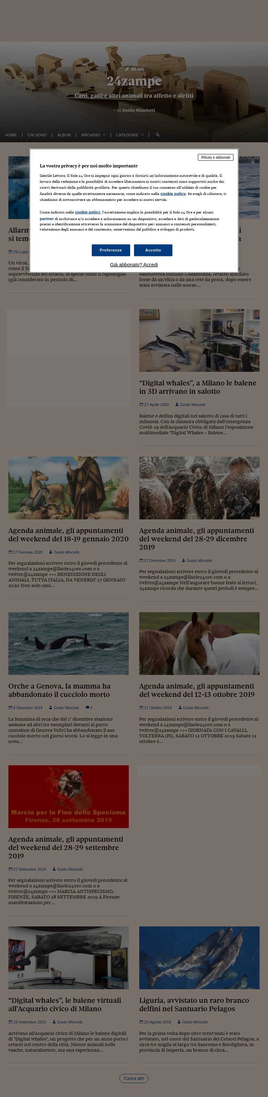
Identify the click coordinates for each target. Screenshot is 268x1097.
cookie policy (173, 193)
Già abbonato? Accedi (134, 265)
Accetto (153, 250)
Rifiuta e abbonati (215, 157)
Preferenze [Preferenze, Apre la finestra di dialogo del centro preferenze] (111, 250)
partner (47, 218)
